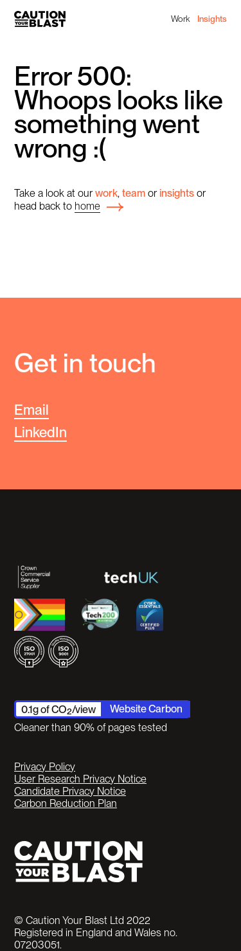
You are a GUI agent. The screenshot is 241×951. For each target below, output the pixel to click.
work (106, 192)
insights (176, 192)
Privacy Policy (44, 767)
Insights (212, 19)
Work (180, 19)
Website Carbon (146, 708)
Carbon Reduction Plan (65, 803)
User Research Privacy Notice (80, 779)
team (133, 192)
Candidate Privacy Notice (70, 791)
